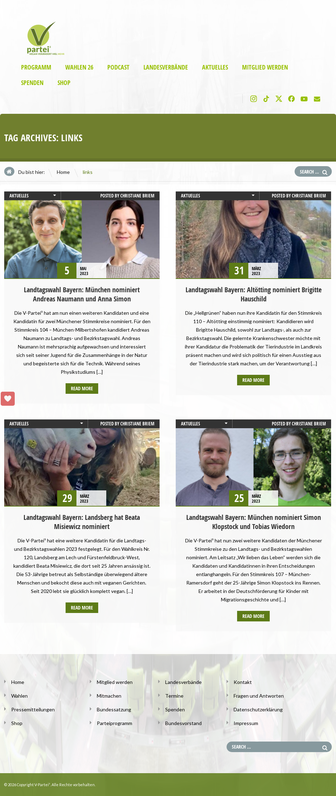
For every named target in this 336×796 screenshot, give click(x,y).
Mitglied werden (265, 67)
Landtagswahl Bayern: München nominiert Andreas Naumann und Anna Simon (82, 294)
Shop (64, 82)
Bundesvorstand (183, 723)
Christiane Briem (137, 196)
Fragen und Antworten (259, 696)
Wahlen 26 (79, 67)
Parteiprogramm (114, 723)
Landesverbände (165, 67)
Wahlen (19, 696)
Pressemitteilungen (33, 709)
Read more (82, 388)
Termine (174, 696)
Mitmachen (109, 696)
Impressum (246, 723)
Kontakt (243, 682)
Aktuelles (215, 67)
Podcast (118, 67)
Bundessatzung (114, 709)
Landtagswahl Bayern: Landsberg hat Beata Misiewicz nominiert (81, 522)
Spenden (32, 82)
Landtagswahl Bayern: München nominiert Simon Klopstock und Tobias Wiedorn (253, 522)
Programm (36, 67)
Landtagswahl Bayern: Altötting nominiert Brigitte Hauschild (254, 294)
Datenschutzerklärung (258, 709)
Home (63, 172)
